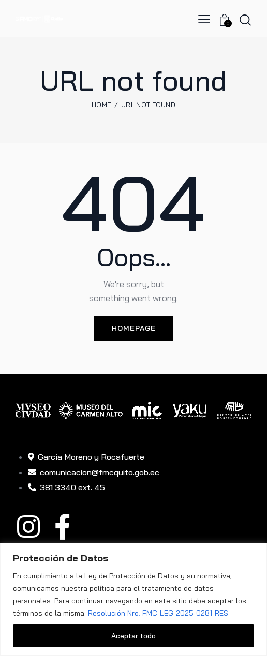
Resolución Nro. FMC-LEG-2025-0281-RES (158, 613)
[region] (133, 599)
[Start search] (245, 20)
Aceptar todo (133, 635)
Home (101, 104)
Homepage (134, 328)
